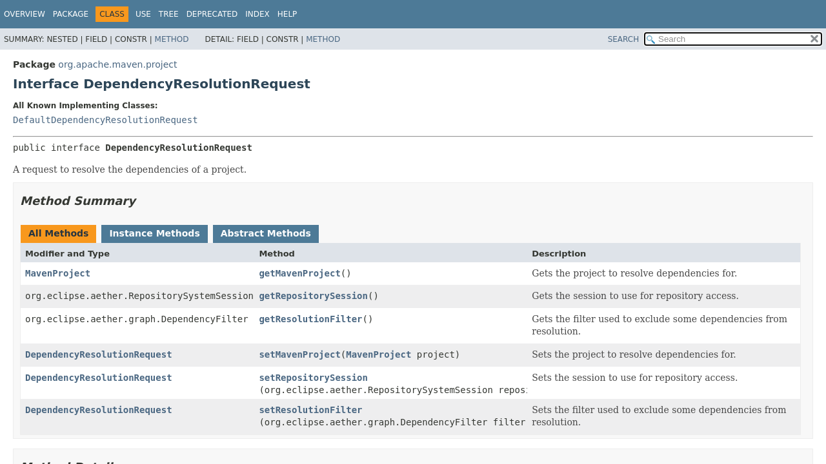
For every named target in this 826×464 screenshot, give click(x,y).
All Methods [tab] (58, 233)
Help (287, 14)
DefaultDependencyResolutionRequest (105, 120)
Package (70, 14)
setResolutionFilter (310, 410)
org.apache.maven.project (117, 64)
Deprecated (212, 14)
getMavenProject (299, 273)
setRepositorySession (313, 377)
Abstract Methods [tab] (266, 233)
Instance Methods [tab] (154, 233)
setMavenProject (299, 354)
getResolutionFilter (310, 319)
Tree (169, 14)
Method (172, 39)
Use (143, 14)
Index (257, 14)
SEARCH (624, 39)
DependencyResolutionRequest (98, 354)
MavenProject (57, 273)
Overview (24, 14)
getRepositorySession (313, 296)
